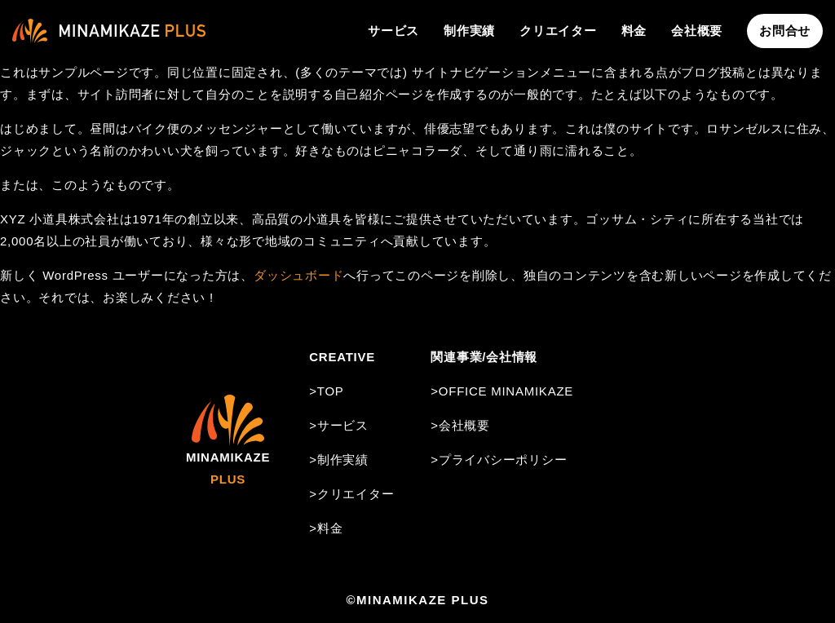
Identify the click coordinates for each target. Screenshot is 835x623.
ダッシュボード (298, 275)
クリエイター (558, 31)
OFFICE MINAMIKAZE (506, 391)
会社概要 (696, 31)
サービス (393, 31)
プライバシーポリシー (503, 459)
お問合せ (785, 31)
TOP (330, 391)
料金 (634, 31)
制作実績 (469, 31)
